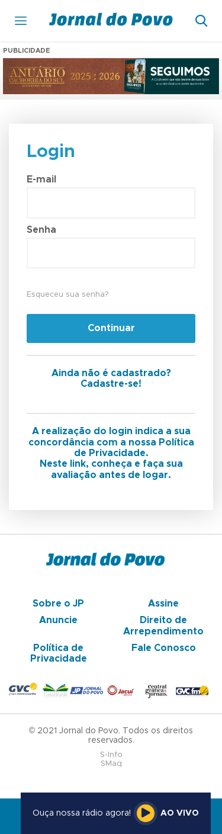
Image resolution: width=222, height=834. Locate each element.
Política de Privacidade (58, 653)
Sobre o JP (58, 603)
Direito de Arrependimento (163, 625)
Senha (41, 230)
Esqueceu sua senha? (67, 295)
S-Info (111, 755)
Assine (163, 603)
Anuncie (58, 620)
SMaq (111, 764)
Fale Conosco (163, 648)
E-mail (41, 179)
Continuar (111, 328)
